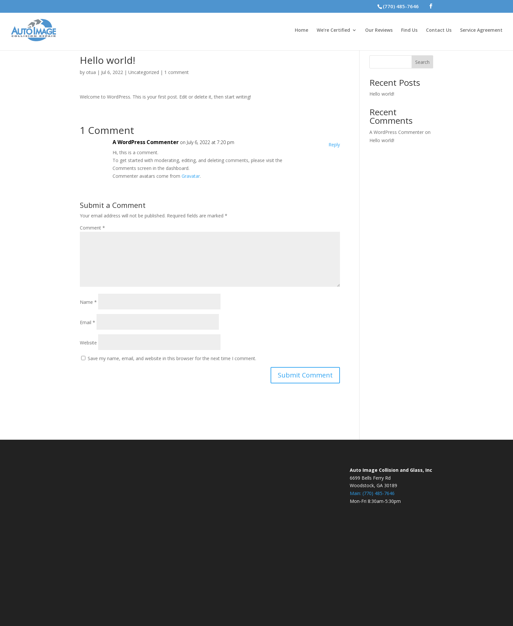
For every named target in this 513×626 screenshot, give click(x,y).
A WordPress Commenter (146, 142)
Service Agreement (481, 30)
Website (88, 343)
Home (301, 30)
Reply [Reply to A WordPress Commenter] (334, 144)
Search (422, 62)
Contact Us (438, 30)
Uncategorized (143, 72)
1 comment (176, 72)
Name (88, 302)
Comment (92, 228)
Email (87, 322)
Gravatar (191, 176)
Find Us (409, 30)
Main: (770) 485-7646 (372, 493)
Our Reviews (379, 30)
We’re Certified (333, 30)
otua (91, 72)
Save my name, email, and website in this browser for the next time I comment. (172, 358)
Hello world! (381, 94)
